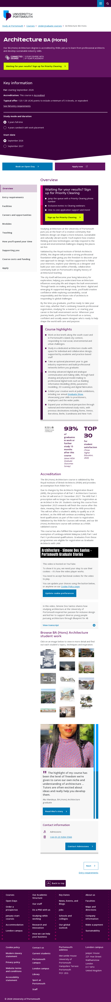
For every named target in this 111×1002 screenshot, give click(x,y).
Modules (7, 223)
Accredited (39, 95)
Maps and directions (91, 908)
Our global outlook (64, 926)
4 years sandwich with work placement (26, 127)
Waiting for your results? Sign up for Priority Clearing (34, 66)
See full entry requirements (17, 105)
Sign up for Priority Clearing (62, 217)
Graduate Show (75, 394)
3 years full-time (15, 122)
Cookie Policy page (70, 586)
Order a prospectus (12, 908)
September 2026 (15, 140)
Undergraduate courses (50, 25)
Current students (41, 953)
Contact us (38, 947)
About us (90, 894)
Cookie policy (13, 947)
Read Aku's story (56, 811)
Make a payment (94, 924)
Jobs (61, 909)
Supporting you (10, 250)
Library (36, 974)
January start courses (13, 917)
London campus (14, 930)
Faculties (90, 900)
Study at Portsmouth (12, 25)
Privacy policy (13, 962)
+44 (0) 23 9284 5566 (61, 837)
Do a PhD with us (41, 909)
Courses (30, 25)
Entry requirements (13, 197)
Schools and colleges (65, 917)
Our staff (37, 903)
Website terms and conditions (14, 970)
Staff (34, 989)
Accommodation (14, 924)
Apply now (77, 166)
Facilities (7, 206)
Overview (8, 188)
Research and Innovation (39, 926)
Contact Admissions (81, 846)
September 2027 (15, 146)
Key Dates (64, 894)
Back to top (55, 883)
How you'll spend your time (17, 241)
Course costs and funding (16, 259)
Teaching (7, 232)
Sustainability (93, 930)
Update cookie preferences (59, 593)
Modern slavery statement (14, 955)
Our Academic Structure (39, 896)
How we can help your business (41, 935)
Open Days (11, 900)
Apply (5, 267)
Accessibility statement (12, 979)
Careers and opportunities (16, 214)
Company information (92, 917)
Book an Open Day (27, 166)
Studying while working (40, 917)
